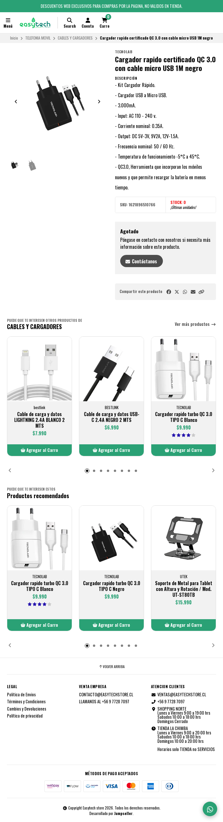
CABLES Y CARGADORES (75, 38)
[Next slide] (99, 101)
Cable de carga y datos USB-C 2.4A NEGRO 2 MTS (111, 417)
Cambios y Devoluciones (26, 709)
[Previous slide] (16, 101)
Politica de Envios (21, 695)
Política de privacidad (25, 716)
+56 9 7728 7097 (168, 702)
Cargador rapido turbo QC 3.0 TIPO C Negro (111, 586)
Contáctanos (141, 261)
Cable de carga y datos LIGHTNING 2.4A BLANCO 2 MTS (39, 420)
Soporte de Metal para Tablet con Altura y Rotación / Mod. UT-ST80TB (183, 589)
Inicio (14, 38)
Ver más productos (195, 324)
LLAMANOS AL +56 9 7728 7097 (104, 702)
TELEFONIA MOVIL (38, 38)
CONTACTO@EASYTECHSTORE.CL (106, 695)
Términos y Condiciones (26, 702)
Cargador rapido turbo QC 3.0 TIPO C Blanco (183, 417)
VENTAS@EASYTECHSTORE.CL (178, 695)
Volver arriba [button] (111, 666)
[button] (201, 291)
